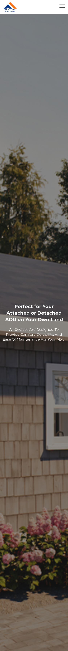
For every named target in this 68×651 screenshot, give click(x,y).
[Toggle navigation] (62, 6)
